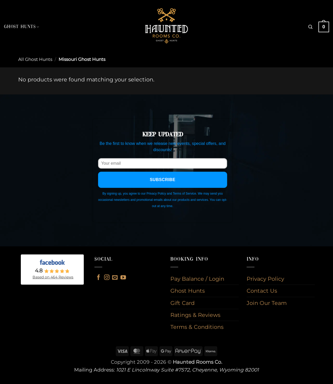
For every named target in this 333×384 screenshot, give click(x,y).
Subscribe (163, 179)
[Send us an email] (115, 278)
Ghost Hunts (21, 26)
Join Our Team (267, 303)
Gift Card (182, 303)
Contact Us (262, 290)
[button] (310, 27)
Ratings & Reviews (195, 315)
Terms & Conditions (196, 327)
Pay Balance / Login (197, 279)
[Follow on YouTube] (123, 278)
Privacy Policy (265, 279)
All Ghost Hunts (35, 59)
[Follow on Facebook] (98, 278)
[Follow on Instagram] (107, 278)
